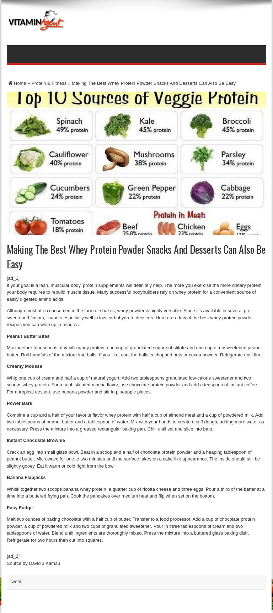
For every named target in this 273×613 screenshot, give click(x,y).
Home (16, 83)
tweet (15, 581)
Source (14, 563)
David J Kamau (44, 563)
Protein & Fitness (48, 83)
